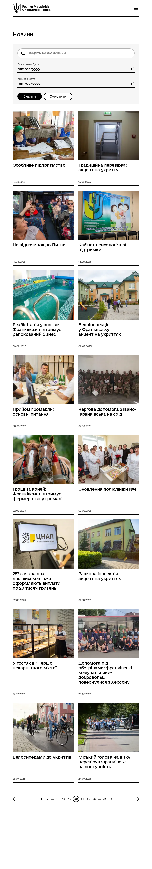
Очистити (58, 96)
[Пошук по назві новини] (76, 53)
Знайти (29, 96)
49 (69, 798)
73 (110, 798)
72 (104, 798)
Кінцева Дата (26, 79)
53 (95, 798)
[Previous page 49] (16, 799)
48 (63, 798)
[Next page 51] (135, 799)
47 (57, 798)
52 (88, 798)
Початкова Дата (28, 64)
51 (82, 798)
